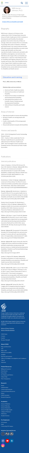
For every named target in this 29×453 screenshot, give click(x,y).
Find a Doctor (4, 371)
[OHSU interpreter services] (12, 435)
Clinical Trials (4, 376)
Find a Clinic (4, 373)
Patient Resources (6, 366)
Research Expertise (6, 397)
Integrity (3, 354)
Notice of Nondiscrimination (8, 330)
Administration (4, 387)
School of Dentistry (5, 407)
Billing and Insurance (6, 369)
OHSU (7, 2)
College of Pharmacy (6, 411)
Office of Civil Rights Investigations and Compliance (13, 358)
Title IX (3, 360)
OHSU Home (4, 334)
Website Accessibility (6, 352)
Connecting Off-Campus (7, 426)
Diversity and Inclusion (6, 356)
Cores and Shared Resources (8, 391)
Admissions (4, 413)
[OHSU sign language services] (7, 435)
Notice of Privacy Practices (7, 328)
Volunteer (3, 362)
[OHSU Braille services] (3, 435)
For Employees (5, 420)
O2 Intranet (4, 422)
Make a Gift (4, 350)
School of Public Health (6, 409)
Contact (3, 336)
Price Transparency (5, 378)
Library (2, 393)
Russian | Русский (5, 340)
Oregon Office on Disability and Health (12, 21)
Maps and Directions (6, 346)
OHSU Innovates (5, 395)
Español (3, 338)
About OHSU (5, 344)
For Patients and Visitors (7, 375)
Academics (4, 401)
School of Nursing (5, 406)
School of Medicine (5, 404)
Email (2, 424)
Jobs (2, 348)
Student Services (5, 415)
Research (3, 383)
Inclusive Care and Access (8, 430)
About (2, 385)
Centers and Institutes (6, 389)
